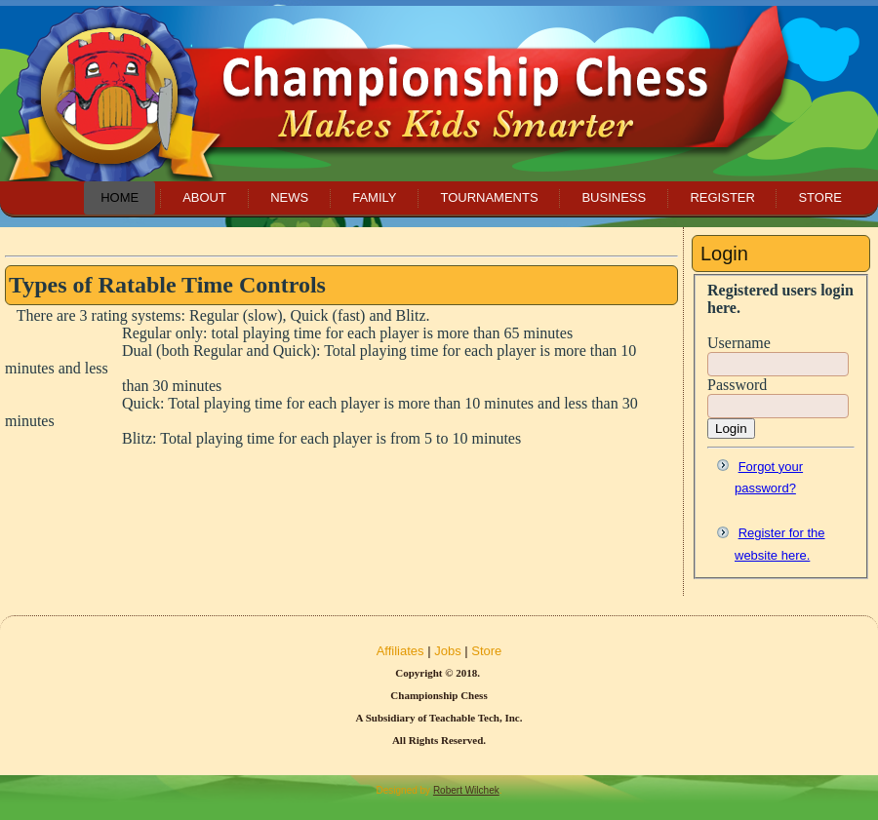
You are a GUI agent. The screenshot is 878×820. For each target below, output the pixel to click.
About (204, 197)
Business (613, 197)
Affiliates (400, 651)
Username (739, 342)
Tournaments (489, 197)
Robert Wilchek (466, 790)
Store (820, 197)
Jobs (447, 651)
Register (722, 197)
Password (737, 384)
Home (119, 197)
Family (374, 197)
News (289, 197)
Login (731, 428)
